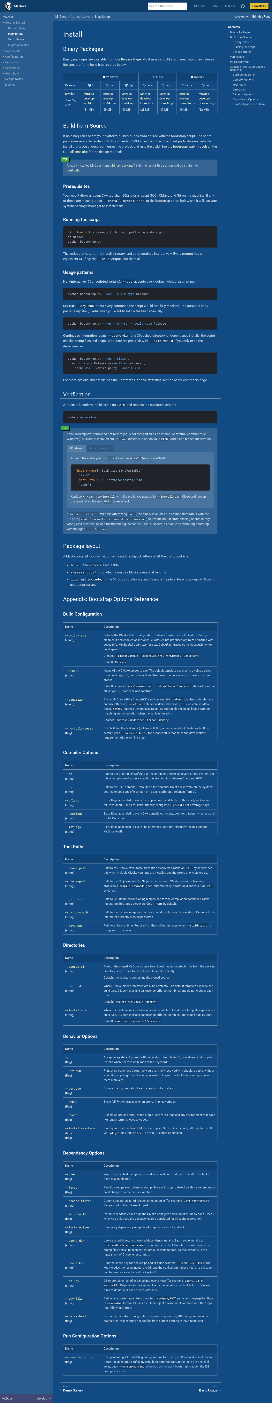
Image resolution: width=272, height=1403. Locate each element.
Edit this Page (261, 16)
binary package (122, 165)
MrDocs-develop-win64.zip (127, 98)
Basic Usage (16, 39)
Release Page (131, 59)
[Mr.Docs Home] (15, 6)
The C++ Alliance (224, 6)
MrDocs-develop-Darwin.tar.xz (186, 98)
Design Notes (14, 79)
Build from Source (241, 37)
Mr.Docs (199, 6)
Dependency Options (245, 99)
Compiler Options (243, 79)
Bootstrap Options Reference (140, 380)
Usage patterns (242, 51)
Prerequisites (241, 42)
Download (259, 6)
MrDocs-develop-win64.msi (109, 98)
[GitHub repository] (242, 6)
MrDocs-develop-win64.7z (89, 98)
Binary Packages (240, 32)
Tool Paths (239, 84)
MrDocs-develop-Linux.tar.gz (166, 98)
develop (239, 16)
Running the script (244, 47)
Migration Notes (18, 45)
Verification (237, 56)
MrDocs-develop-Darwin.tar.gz (207, 98)
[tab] (76, 448)
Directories (239, 89)
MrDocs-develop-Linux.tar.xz (147, 98)
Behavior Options (243, 94)
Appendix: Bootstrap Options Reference (247, 68)
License (10, 84)
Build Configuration (244, 74)
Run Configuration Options (249, 104)
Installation (15, 34)
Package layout (239, 61)
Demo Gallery (17, 28)
